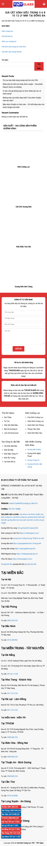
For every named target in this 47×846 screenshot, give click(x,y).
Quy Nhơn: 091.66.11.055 (10, 837)
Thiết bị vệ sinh (38, 538)
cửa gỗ (41, 520)
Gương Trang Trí (33, 460)
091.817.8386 (14, 509)
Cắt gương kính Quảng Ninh (27, 528)
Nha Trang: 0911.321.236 (10, 833)
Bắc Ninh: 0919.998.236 (10, 814)
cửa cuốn (22, 520)
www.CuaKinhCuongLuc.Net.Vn (23, 503)
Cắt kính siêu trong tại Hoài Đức (14, 47)
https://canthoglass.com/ (29, 533)
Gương (29, 538)
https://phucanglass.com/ (22, 559)
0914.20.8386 (12, 796)
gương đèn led (13, 520)
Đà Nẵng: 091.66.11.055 (10, 829)
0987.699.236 (12, 620)
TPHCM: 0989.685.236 (10, 818)
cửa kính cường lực (20, 517)
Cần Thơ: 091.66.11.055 (10, 822)
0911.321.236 (12, 693)
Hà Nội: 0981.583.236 (9, 807)
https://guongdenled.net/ (22, 543)
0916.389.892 (12, 640)
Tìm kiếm (5, 60)
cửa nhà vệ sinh (32, 520)
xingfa (3, 523)
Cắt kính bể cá (7, 36)
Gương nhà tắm (7, 564)
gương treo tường (20, 538)
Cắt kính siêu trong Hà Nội (12, 52)
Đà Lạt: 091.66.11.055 (9, 826)
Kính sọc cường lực (9, 41)
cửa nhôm (23, 514)
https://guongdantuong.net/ (25, 549)
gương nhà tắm (30, 564)
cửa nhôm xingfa (33, 514)
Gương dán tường (34, 449)
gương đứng (32, 517)
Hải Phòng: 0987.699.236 (11, 811)
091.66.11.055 (12, 674)
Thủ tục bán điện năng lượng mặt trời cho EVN (20, 80)
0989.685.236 (12, 737)
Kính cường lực (7, 31)
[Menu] (3, 4)
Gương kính (36, 543)
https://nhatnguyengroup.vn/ (27, 554)
